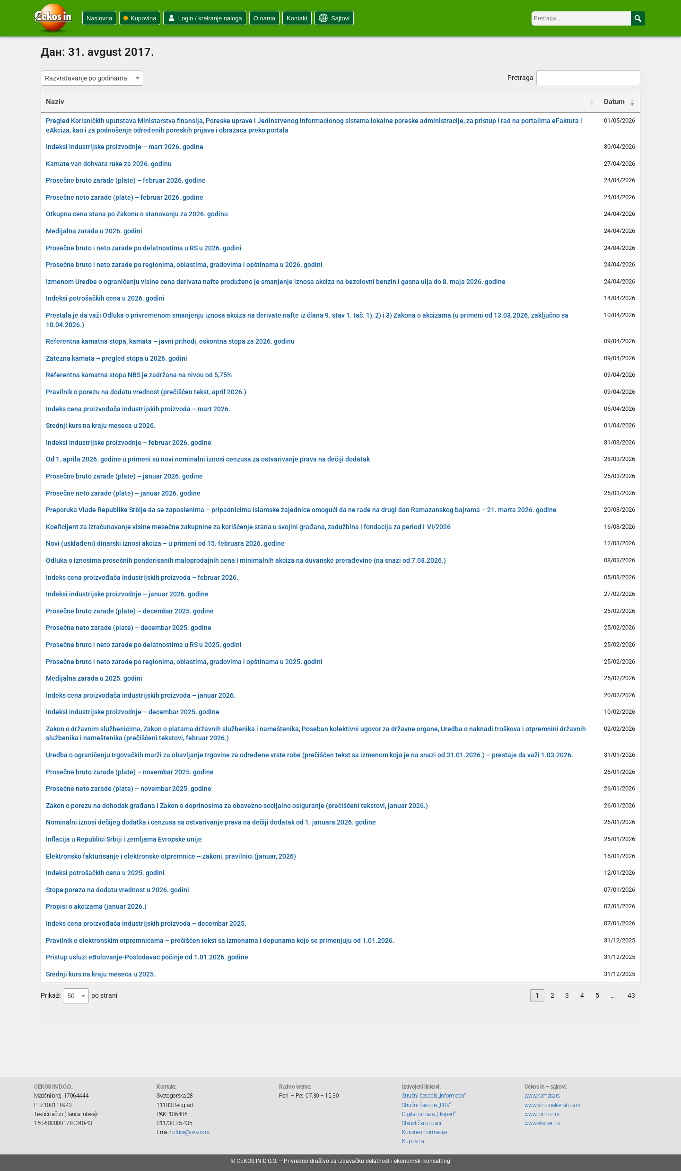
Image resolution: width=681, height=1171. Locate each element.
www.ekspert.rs (542, 1123)
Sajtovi (340, 18)
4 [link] (582, 995)
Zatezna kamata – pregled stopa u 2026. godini (116, 358)
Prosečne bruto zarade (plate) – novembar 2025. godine (130, 772)
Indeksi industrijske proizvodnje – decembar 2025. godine (132, 712)
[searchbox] (588, 18)
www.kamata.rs (542, 1095)
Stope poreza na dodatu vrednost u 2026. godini (117, 890)
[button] (638, 18)
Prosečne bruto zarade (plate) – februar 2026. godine (126, 180)
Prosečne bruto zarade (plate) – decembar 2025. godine (130, 611)
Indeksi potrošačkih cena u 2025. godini (105, 873)
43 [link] (631, 995)
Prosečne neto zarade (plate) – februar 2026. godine (124, 197)
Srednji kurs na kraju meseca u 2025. (101, 974)
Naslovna (99, 18)
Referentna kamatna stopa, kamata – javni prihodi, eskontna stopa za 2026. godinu (170, 341)
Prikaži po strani (79, 995)
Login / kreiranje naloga (210, 18)
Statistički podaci (421, 1123)
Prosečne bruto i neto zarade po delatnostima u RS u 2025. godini (144, 644)
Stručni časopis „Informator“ (434, 1095)
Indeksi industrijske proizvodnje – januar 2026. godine (127, 594)
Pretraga (573, 77)
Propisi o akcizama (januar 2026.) (96, 906)
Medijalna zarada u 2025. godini (94, 678)
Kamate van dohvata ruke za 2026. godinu (109, 164)
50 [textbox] (71, 996)
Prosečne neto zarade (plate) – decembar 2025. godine (128, 627)
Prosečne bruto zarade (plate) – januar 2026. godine (124, 476)
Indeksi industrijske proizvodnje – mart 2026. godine (124, 147)
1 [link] (537, 995)
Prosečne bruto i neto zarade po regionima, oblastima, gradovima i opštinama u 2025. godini (184, 661)
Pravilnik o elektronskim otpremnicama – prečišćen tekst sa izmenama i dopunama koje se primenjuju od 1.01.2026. (220, 940)
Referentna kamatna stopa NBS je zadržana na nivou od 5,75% (139, 375)
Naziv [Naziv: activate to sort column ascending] (55, 102)
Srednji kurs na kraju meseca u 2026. (101, 425)
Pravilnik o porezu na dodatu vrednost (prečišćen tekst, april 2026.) (146, 392)
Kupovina (143, 18)
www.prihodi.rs (541, 1114)
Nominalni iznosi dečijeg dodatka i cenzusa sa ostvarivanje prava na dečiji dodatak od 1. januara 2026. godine (211, 822)
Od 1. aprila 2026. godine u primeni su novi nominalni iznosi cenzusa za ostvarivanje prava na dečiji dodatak (208, 459)
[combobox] (92, 78)
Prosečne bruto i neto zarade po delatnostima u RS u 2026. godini (144, 248)
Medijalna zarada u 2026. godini (94, 231)
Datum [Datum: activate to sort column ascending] (614, 102)
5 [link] (597, 995)
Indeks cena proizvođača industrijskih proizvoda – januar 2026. (141, 695)
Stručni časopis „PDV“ (427, 1105)
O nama (264, 18)
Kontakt (297, 18)
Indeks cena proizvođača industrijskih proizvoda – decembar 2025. (146, 923)
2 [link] (552, 995)
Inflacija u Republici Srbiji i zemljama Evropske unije (124, 839)
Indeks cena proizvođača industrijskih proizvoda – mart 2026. (138, 409)
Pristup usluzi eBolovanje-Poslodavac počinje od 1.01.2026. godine (147, 957)
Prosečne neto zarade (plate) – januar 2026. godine (123, 493)
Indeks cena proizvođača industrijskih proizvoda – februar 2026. (142, 577)
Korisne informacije (424, 1132)
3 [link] (567, 995)
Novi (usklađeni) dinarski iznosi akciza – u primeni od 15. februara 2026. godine (165, 543)
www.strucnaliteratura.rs (552, 1105)
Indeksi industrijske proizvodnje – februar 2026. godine (128, 442)
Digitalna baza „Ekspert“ (429, 1114)
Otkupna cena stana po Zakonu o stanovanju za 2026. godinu (137, 214)
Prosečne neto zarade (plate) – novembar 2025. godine (128, 788)
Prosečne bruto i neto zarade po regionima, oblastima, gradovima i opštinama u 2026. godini (184, 264)
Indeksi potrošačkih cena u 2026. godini (105, 298)
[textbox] (89, 78)
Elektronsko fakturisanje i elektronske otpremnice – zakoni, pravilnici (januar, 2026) (171, 856)
